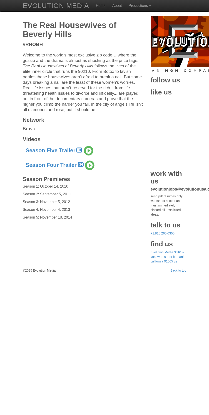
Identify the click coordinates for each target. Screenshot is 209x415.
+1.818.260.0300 (163, 377)
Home (101, 6)
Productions (140, 6)
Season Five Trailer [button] (59, 295)
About (117, 6)
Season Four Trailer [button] (60, 310)
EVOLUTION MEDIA (56, 4)
